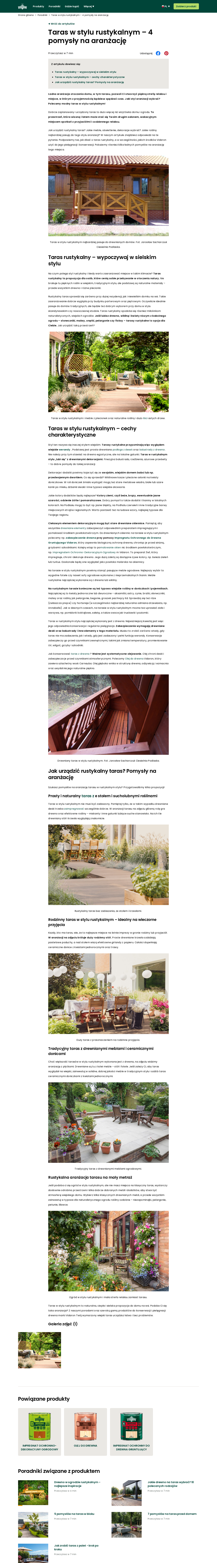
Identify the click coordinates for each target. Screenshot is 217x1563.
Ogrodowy (109, 552)
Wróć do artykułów (61, 24)
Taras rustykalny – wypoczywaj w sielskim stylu (86, 72)
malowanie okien (110, 547)
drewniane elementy (74, 528)
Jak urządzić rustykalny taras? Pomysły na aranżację (90, 82)
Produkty (38, 6)
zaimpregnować (74, 808)
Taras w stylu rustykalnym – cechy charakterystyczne (90, 77)
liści (145, 418)
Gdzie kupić (72, 6)
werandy (64, 449)
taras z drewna (80, 654)
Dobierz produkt (186, 6)
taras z (88, 795)
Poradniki (54, 6)
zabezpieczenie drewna (81, 538)
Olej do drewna (134, 658)
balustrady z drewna (152, 449)
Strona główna (27, 15)
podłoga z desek (123, 449)
